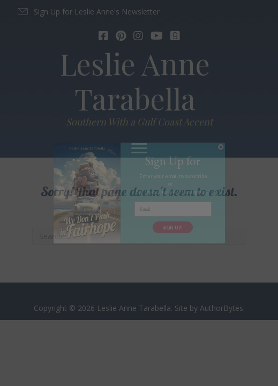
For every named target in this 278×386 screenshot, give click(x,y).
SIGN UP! (173, 228)
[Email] (173, 209)
